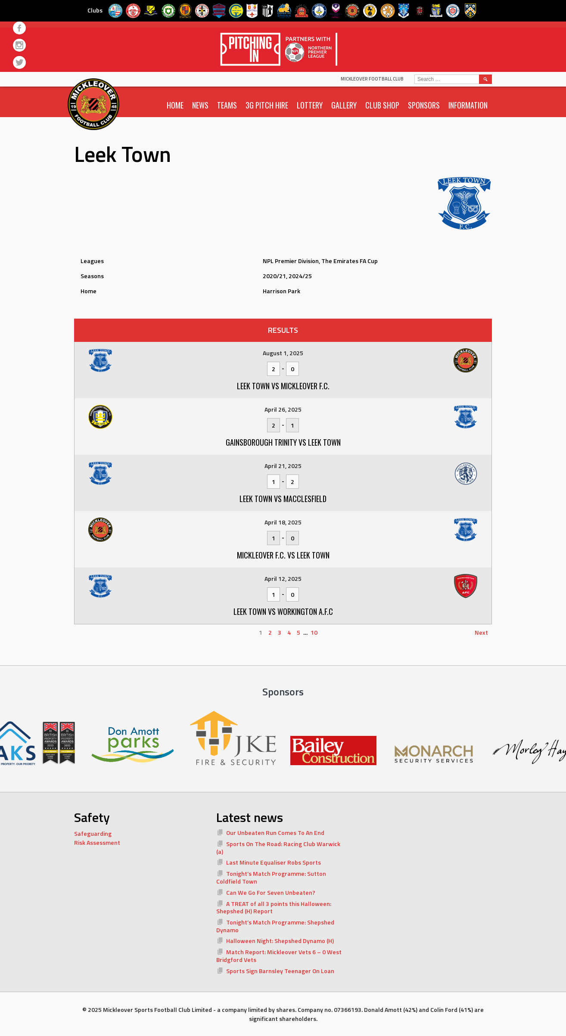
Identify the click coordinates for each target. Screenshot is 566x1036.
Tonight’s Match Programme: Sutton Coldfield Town (271, 877)
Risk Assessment (97, 842)
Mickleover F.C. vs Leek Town (283, 555)
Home (175, 105)
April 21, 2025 (283, 465)
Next (481, 632)
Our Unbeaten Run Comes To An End (275, 832)
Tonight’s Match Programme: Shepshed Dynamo (275, 926)
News (200, 105)
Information (468, 105)
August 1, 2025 (283, 352)
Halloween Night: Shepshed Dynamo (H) (280, 940)
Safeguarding (93, 833)
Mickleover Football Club (372, 78)
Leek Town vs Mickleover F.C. (283, 385)
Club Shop (382, 105)
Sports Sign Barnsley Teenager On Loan (280, 970)
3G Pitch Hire (267, 105)
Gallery (344, 105)
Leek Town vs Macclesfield (283, 498)
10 (314, 632)
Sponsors (424, 105)
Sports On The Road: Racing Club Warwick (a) (278, 847)
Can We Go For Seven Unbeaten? (270, 892)
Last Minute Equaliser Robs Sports (273, 862)
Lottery (310, 105)
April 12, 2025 (283, 578)
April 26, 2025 (283, 409)
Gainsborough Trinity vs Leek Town (283, 442)
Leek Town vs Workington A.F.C (283, 611)
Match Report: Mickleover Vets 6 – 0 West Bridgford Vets (279, 955)
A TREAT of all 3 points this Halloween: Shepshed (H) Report (273, 907)
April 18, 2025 (283, 522)
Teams (227, 105)
